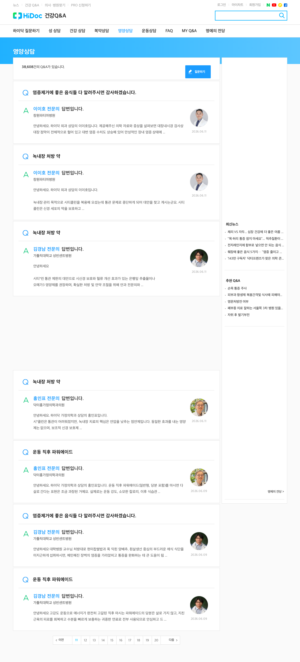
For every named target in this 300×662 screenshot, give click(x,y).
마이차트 (237, 5)
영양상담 (125, 31)
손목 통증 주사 (237, 288)
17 (129, 640)
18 (138, 640)
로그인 (221, 5)
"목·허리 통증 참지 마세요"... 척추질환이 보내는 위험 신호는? (256, 239)
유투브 (274, 5)
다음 (171, 640)
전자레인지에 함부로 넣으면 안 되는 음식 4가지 (256, 245)
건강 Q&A (32, 5)
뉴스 (16, 5)
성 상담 (55, 31)
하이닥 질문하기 (26, 31)
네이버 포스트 (268, 5)
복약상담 (101, 31)
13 (94, 640)
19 (147, 640)
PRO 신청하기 (81, 5)
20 (156, 640)
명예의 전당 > (276, 492)
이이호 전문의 (46, 109)
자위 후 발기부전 (239, 315)
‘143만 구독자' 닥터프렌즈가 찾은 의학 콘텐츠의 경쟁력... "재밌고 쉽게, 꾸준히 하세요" (256, 258)
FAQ (169, 31)
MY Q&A (189, 31)
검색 (282, 15)
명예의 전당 (215, 31)
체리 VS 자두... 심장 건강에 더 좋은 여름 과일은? (256, 232)
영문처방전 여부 (238, 302)
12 (85, 640)
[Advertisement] (116, 333)
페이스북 (285, 5)
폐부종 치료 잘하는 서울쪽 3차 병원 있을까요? (256, 308)
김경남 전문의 (46, 249)
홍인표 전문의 (46, 398)
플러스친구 (280, 5)
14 (103, 640)
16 (120, 640)
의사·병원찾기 (55, 5)
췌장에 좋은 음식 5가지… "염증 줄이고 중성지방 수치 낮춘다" (256, 252)
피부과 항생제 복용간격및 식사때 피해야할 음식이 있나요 (256, 295)
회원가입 (255, 5)
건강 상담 (77, 31)
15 (111, 640)
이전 (61, 640)
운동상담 (149, 31)
